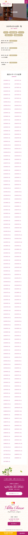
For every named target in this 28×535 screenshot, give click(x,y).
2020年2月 (5, 353)
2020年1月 (5, 357)
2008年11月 (17, 447)
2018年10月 (6, 411)
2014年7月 (16, 209)
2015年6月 (16, 170)
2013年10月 (17, 242)
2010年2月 (16, 393)
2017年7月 (16, 80)
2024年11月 (6, 148)
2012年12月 (17, 278)
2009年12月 (17, 400)
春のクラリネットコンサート (7, 42)
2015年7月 (16, 166)
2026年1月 (5, 98)
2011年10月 (17, 321)
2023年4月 (5, 217)
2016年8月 (16, 120)
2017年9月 (5, 458)
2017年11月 (6, 450)
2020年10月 (6, 325)
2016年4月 (16, 134)
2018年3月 (5, 436)
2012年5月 (16, 299)
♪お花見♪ (3, 64)
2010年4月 (16, 386)
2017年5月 (16, 87)
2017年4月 (16, 91)
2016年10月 (17, 112)
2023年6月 (5, 209)
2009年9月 (16, 411)
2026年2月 (5, 94)
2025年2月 (5, 138)
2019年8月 (5, 375)
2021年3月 (5, 307)
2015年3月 (16, 181)
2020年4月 (5, 346)
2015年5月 (16, 174)
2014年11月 (17, 195)
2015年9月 (16, 159)
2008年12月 (17, 443)
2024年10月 (6, 152)
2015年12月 (17, 148)
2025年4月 (5, 130)
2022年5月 (5, 256)
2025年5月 (5, 127)
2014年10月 (17, 199)
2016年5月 (16, 130)
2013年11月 (17, 238)
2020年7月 (5, 335)
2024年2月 (5, 181)
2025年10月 (6, 109)
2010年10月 (17, 364)
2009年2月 (16, 436)
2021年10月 (6, 281)
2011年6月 (16, 335)
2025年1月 (5, 141)
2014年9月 (16, 202)
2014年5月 (16, 217)
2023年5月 (5, 213)
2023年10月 (6, 195)
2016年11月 (17, 109)
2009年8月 (16, 414)
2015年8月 (16, 163)
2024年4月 (5, 174)
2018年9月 (5, 414)
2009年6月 (16, 422)
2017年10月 (6, 454)
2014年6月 (16, 213)
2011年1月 (16, 353)
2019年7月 (5, 378)
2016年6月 (16, 127)
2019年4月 (5, 389)
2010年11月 (17, 361)
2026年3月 (5, 91)
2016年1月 (16, 145)
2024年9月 (5, 156)
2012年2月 (16, 310)
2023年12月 (6, 188)
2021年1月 (5, 314)
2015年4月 (16, 177)
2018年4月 (5, 432)
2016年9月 (16, 116)
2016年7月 (16, 123)
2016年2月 (16, 141)
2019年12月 (6, 361)
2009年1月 (16, 440)
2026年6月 (5, 80)
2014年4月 (16, 220)
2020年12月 (6, 317)
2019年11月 (6, 364)
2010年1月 (16, 396)
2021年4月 (5, 303)
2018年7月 (5, 422)
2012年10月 (17, 285)
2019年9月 (5, 371)
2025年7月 (5, 120)
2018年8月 (5, 418)
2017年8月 (5, 461)
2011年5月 (16, 339)
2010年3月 (16, 389)
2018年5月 (5, 429)
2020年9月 (5, 328)
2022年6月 (5, 253)
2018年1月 (5, 443)
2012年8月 (16, 292)
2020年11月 (6, 321)
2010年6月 (16, 378)
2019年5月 (5, 386)
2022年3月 (5, 263)
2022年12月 (6, 231)
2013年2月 (16, 271)
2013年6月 (16, 256)
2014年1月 (16, 231)
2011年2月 (16, 350)
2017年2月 (16, 98)
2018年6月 (5, 425)
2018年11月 (6, 407)
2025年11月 (6, 105)
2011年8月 (16, 328)
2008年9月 (16, 454)
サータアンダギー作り (5, 50)
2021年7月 (5, 292)
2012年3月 (16, 307)
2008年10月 (17, 450)
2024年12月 (6, 145)
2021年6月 (5, 296)
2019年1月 (5, 400)
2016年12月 (17, 105)
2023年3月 (5, 220)
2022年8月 (5, 245)
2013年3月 (16, 267)
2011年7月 (16, 332)
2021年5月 (5, 299)
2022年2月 (5, 267)
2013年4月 (16, 263)
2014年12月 (17, 191)
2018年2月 (5, 440)
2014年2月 (16, 227)
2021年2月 (5, 310)
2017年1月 (16, 102)
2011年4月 (16, 343)
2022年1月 (5, 271)
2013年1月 (16, 274)
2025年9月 (5, 112)
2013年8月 (16, 249)
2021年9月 (5, 285)
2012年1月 (16, 314)
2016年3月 (16, 138)
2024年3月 (5, 177)
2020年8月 (5, 332)
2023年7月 (5, 206)
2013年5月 (16, 260)
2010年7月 (16, 375)
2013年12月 (17, 235)
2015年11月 (17, 152)
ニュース (21, 32)
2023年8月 (5, 202)
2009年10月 (17, 407)
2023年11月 (6, 191)
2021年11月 (6, 278)
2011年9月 (16, 325)
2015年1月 (16, 188)
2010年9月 (16, 368)
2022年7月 (5, 249)
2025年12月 (6, 102)
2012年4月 (16, 303)
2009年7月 (16, 418)
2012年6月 (16, 296)
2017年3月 (16, 94)
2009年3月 (16, 432)
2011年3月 (16, 346)
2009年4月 (16, 429)
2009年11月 (17, 404)
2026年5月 (5, 84)
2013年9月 (16, 245)
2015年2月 (16, 184)
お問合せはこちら (14, 493)
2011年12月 (17, 317)
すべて (5, 32)
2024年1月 (5, 184)
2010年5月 (16, 382)
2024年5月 (5, 170)
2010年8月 (16, 371)
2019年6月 (5, 382)
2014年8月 (16, 206)
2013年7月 (16, 253)
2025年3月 (5, 134)
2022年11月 (6, 235)
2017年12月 (6, 447)
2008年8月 (16, 458)
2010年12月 (17, 357)
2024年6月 (5, 166)
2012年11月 (17, 281)
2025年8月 (5, 116)
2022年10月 (6, 238)
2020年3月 (5, 350)
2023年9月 (5, 199)
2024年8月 (5, 159)
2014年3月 (16, 224)
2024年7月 (5, 163)
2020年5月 (5, 343)
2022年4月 (5, 260)
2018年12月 (6, 404)
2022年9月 (5, 242)
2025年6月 (5, 123)
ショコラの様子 (4, 57)
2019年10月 (6, 368)
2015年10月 (17, 156)
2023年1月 (5, 227)
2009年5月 (16, 425)
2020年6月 (5, 339)
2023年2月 (5, 224)
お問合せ (22, 533)
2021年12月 (6, 274)
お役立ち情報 (13, 32)
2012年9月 (16, 289)
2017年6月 (16, 84)
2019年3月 (5, 393)
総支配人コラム (18, 35)
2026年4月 (5, 87)
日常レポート (9, 35)
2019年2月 (5, 396)
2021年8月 (5, 289)
